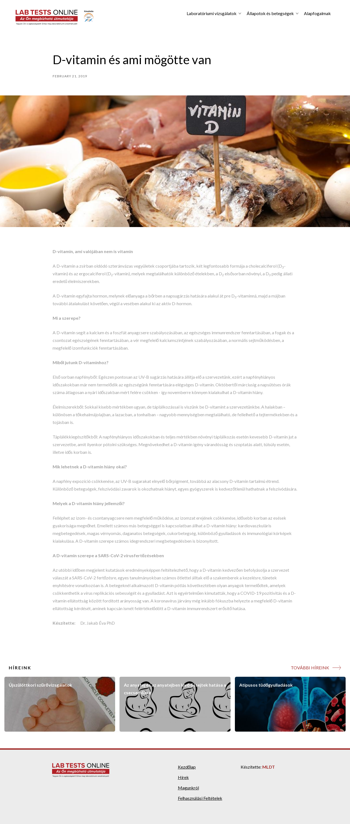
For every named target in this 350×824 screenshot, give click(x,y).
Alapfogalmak (317, 13)
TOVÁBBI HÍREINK (310, 667)
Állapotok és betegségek (270, 13)
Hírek (183, 777)
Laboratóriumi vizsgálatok (212, 13)
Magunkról (188, 787)
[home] (55, 17)
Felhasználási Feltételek (200, 798)
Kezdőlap (187, 766)
